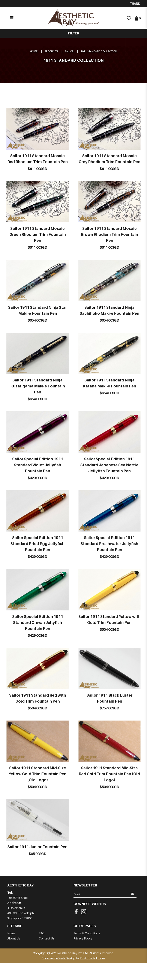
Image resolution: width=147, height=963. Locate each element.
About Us (13, 938)
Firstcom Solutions (92, 958)
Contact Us (46, 938)
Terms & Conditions (87, 933)
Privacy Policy (83, 938)
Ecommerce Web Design (58, 958)
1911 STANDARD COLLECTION (99, 51)
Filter (73, 33)
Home (34, 51)
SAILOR (69, 51)
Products (51, 51)
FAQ (42, 933)
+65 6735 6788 (17, 897)
